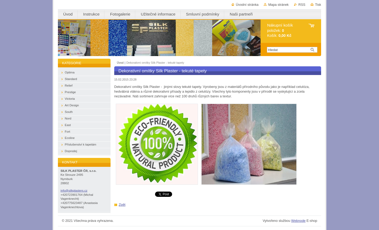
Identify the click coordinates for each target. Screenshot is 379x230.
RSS (301, 5)
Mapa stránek (278, 5)
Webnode (298, 221)
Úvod (120, 62)
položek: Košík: (280, 30)
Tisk (318, 5)
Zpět (122, 205)
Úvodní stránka (247, 5)
